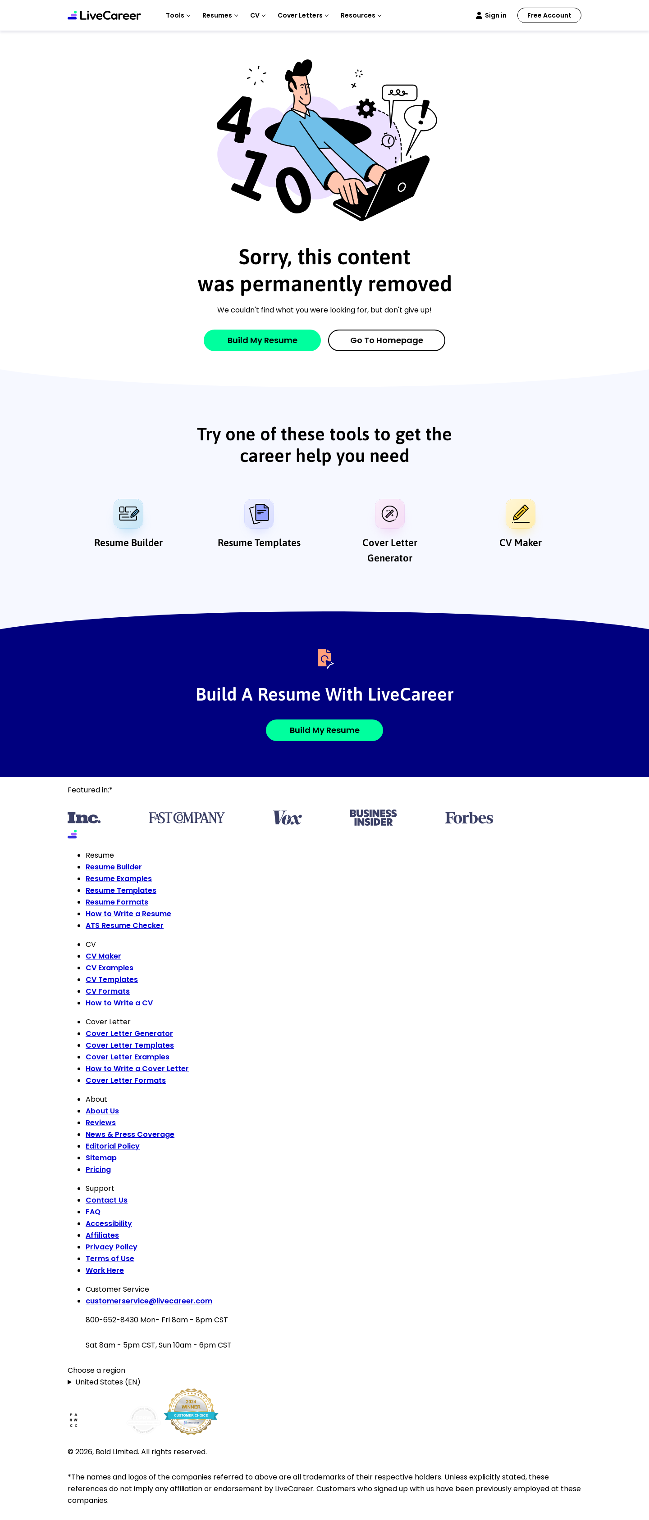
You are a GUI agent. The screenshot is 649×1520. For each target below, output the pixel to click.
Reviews (101, 1122)
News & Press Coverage (130, 1134)
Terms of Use (110, 1258)
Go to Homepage (386, 340)
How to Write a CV (119, 1003)
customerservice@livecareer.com (149, 1301)
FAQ (93, 1212)
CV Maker (520, 542)
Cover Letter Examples (127, 1057)
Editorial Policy (113, 1146)
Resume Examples (119, 878)
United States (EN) (108, 1382)
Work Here (105, 1270)
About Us (102, 1111)
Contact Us (107, 1200)
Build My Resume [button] (325, 730)
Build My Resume (262, 340)
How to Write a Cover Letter (137, 1068)
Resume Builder (128, 542)
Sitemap (101, 1158)
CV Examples (109, 968)
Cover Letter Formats (126, 1080)
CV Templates (112, 979)
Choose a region (96, 1370)
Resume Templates (259, 542)
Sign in (496, 15)
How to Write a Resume (128, 914)
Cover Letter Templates (130, 1045)
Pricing (98, 1169)
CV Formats (108, 991)
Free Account (549, 15)
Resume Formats (117, 902)
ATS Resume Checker (125, 925)
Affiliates (102, 1235)
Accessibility (109, 1223)
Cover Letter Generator (389, 550)
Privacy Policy (111, 1247)
